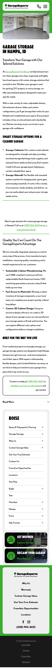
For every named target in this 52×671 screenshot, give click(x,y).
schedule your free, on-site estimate (26, 385)
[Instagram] (28, 621)
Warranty (26, 589)
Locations (26, 614)
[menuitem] (24, 427)
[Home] (17, 6)
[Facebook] (23, 621)
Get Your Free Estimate (26, 602)
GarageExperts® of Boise (17, 71)
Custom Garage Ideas (26, 595)
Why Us (26, 583)
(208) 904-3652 (32, 225)
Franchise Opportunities (26, 608)
